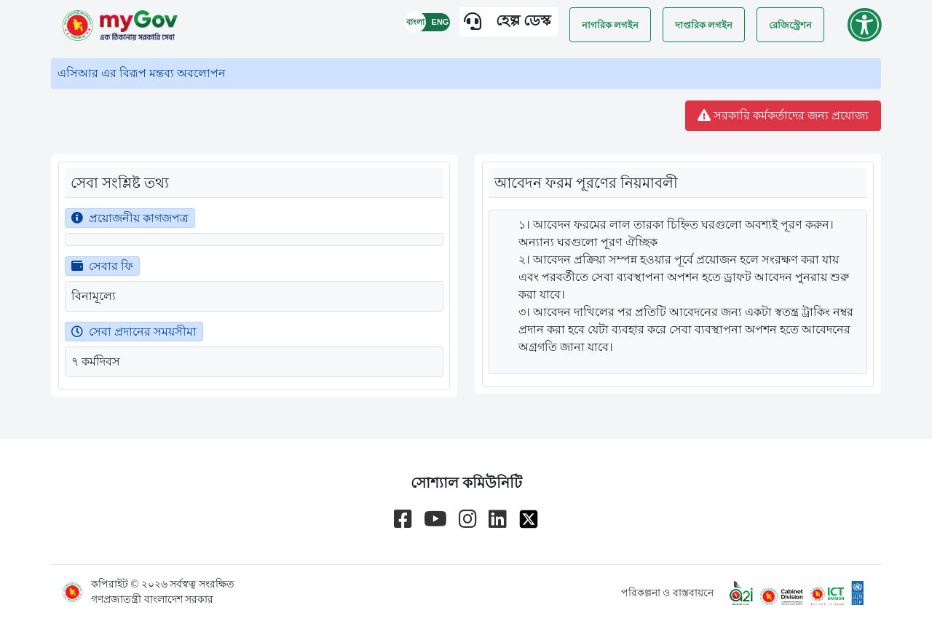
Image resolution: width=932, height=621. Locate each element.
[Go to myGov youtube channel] (435, 519)
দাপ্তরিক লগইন (703, 25)
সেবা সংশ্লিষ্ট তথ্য (120, 183)
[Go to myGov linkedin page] (498, 519)
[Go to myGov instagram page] (468, 519)
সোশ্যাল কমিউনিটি (466, 483)
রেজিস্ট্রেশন (790, 25)
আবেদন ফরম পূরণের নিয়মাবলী (586, 183)
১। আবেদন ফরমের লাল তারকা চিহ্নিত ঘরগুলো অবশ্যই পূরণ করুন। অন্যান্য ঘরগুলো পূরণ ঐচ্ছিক (676, 233)
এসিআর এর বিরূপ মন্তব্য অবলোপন (142, 73)
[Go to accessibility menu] (864, 24)
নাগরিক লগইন (610, 25)
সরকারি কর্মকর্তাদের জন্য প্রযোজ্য (783, 115)
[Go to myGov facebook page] (403, 519)
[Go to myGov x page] (529, 519)
